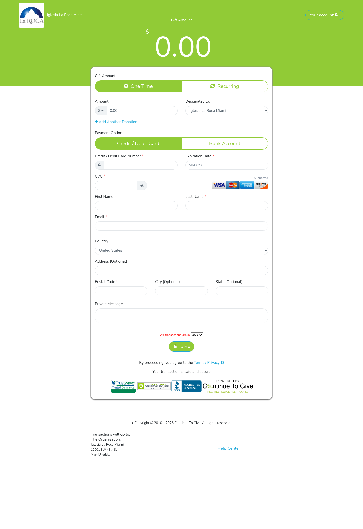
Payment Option (108, 132)
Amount (101, 101)
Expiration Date (199, 156)
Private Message (109, 303)
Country (101, 241)
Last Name (195, 196)
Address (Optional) (111, 261)
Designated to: (197, 101)
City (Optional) (167, 281)
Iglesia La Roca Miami (65, 14)
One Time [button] (138, 86)
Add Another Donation (116, 121)
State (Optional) (229, 281)
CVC (100, 176)
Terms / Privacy (209, 362)
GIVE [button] (181, 346)
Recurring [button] (224, 86)
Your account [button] (324, 15)
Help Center (228, 448)
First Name (105, 196)
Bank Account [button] (224, 143)
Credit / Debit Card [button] (138, 143)
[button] (142, 185)
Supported (261, 178)
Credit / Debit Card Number (119, 156)
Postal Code (106, 281)
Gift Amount (105, 75)
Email (101, 216)
